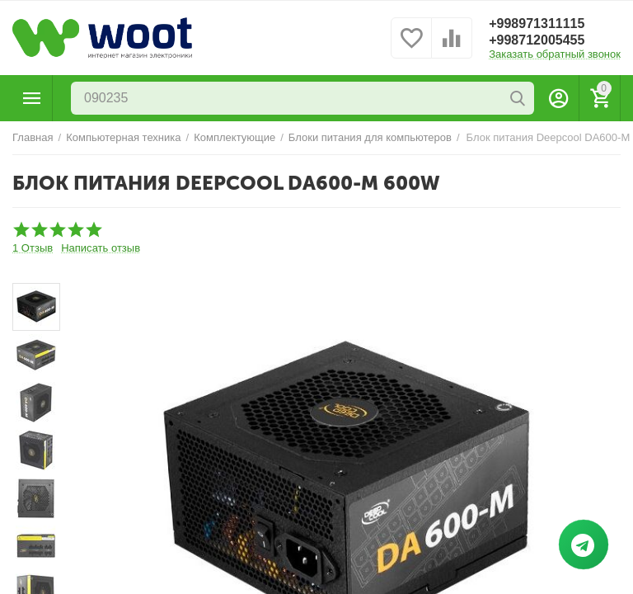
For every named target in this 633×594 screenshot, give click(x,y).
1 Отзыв (32, 248)
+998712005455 (536, 40)
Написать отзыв (100, 248)
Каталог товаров (32, 98)
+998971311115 (536, 23)
